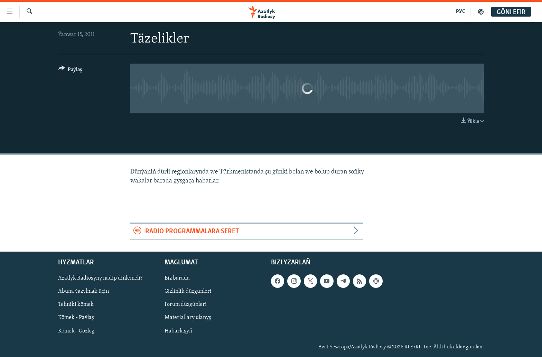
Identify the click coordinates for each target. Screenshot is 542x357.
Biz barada (177, 278)
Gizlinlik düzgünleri (188, 291)
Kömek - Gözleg (76, 331)
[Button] (70, 71)
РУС (460, 12)
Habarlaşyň (178, 331)
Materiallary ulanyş (188, 318)
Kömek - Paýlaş (76, 318)
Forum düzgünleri (186, 305)
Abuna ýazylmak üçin (83, 291)
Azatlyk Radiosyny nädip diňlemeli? (100, 278)
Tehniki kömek (76, 305)
